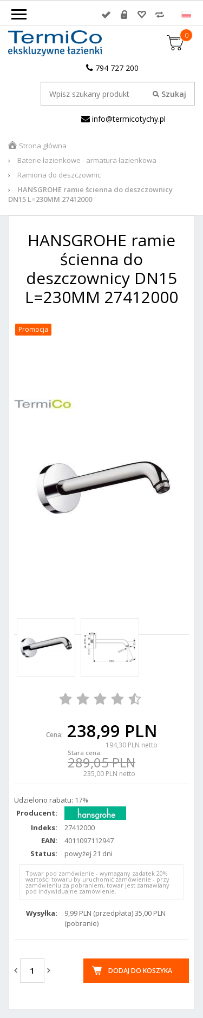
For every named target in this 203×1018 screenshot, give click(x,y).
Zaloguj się (106, 14)
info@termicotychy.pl (123, 119)
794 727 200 (112, 68)
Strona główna (43, 145)
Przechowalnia (141, 14)
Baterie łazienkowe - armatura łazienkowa (86, 160)
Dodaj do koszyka (140, 970)
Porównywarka (159, 14)
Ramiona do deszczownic (59, 175)
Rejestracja (124, 14)
